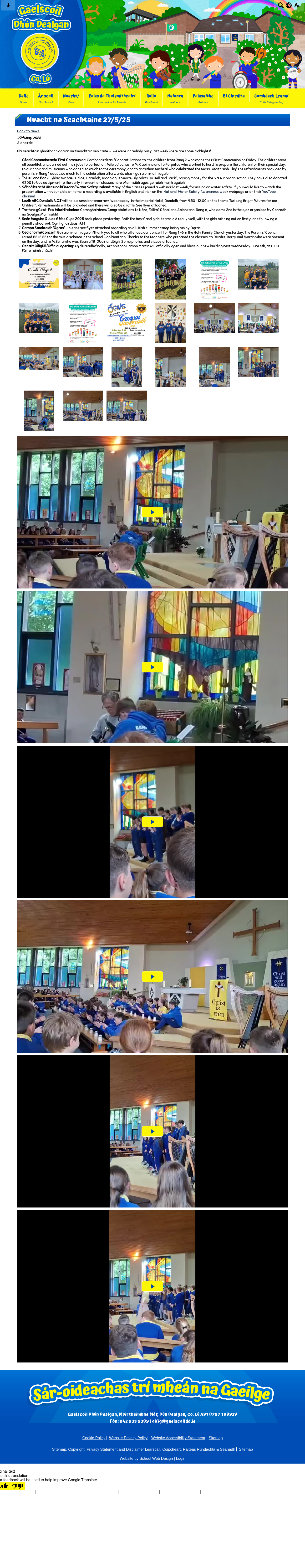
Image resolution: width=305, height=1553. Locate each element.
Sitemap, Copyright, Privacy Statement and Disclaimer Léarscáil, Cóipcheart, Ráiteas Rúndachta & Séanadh (143, 1449)
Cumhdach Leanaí (271, 98)
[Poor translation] (17, 1486)
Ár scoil (45, 98)
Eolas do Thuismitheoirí (112, 98)
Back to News (28, 131)
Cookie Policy (93, 1438)
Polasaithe (203, 98)
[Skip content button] (8, 7)
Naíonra (175, 98)
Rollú (151, 98)
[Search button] (280, 7)
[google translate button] (288, 5)
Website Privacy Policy (128, 1438)
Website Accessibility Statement (178, 1438)
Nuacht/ (71, 98)
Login (180, 1458)
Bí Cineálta (234, 96)
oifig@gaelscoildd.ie (173, 1421)
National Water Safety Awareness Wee (194, 191)
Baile (24, 98)
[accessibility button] (296, 7)
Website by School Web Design (146, 1458)
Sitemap (216, 1438)
